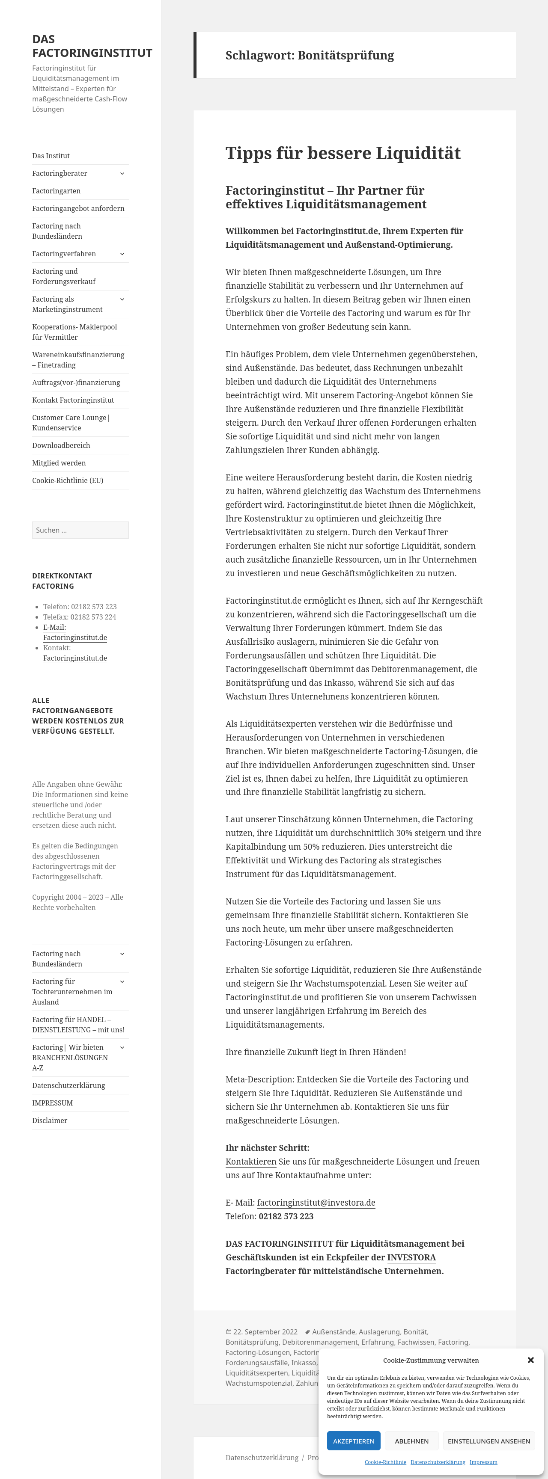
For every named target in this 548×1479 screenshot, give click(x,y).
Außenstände (333, 1332)
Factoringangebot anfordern (78, 208)
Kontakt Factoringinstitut (73, 400)
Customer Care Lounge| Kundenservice (71, 423)
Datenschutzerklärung (438, 1462)
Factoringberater (59, 173)
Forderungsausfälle (257, 1362)
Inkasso (304, 1362)
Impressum (483, 1462)
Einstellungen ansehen (489, 1441)
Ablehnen (412, 1441)
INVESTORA (411, 1257)
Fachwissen (416, 1342)
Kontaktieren (251, 1161)
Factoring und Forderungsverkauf (63, 276)
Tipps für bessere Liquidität (343, 152)
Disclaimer (49, 1120)
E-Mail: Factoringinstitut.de (75, 632)
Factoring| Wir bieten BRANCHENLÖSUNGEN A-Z (70, 1058)
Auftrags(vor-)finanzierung (76, 382)
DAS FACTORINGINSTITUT (92, 45)
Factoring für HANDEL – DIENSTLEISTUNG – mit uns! (78, 1024)
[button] (531, 1360)
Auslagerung (379, 1332)
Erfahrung (377, 1342)
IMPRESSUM (52, 1103)
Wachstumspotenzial (259, 1383)
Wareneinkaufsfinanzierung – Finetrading (78, 360)
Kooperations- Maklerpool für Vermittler (74, 332)
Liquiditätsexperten (257, 1373)
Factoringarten (56, 191)
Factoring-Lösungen (258, 1352)
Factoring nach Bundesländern (57, 231)
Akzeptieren (354, 1441)
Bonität (415, 1332)
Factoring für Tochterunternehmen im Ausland (72, 992)
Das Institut (51, 155)
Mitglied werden (59, 463)
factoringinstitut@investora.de (316, 1202)
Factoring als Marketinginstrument (67, 304)
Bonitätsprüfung (252, 1342)
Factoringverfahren (64, 253)
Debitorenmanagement (320, 1342)
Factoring (453, 1342)
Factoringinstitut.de (75, 658)
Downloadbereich (61, 445)
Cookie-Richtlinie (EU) (67, 480)
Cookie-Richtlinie (385, 1462)
